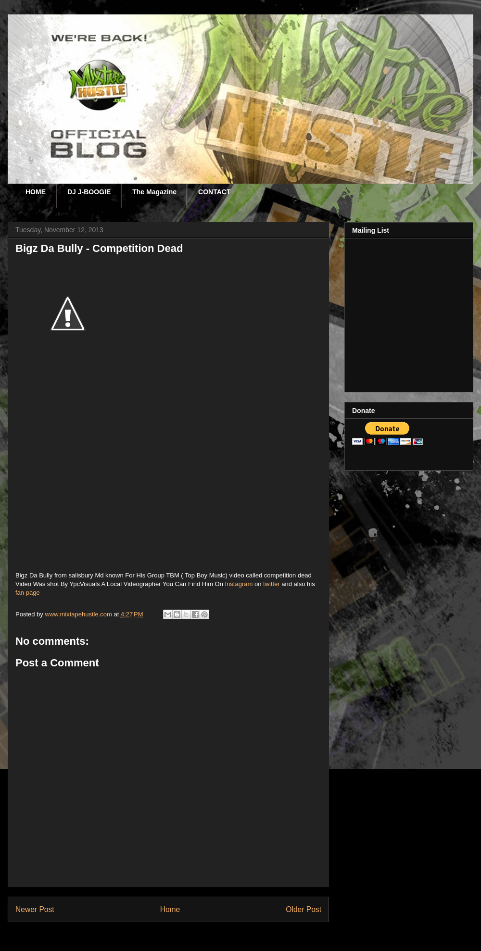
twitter (271, 584)
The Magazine (154, 192)
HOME (35, 192)
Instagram (239, 584)
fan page (27, 592)
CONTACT (214, 192)
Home (170, 909)
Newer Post (34, 909)
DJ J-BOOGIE (89, 192)
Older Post (303, 909)
